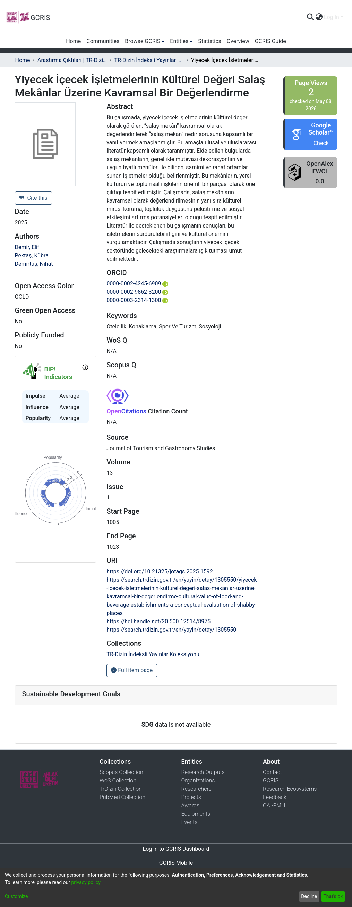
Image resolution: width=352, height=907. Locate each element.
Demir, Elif (27, 247)
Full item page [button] (132, 670)
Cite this (33, 198)
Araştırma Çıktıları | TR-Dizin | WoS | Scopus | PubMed (72, 60)
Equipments (196, 814)
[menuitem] (319, 17)
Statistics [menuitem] (209, 41)
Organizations (198, 780)
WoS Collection (118, 780)
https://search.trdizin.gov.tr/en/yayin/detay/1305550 (171, 629)
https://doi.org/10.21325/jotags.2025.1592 (159, 571)
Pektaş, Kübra (32, 255)
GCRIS (270, 780)
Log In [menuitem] (331, 17)
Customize (16, 896)
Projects (191, 797)
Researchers (196, 789)
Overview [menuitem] (238, 41)
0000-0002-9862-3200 (137, 292)
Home (22, 60)
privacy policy (85, 882)
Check (321, 143)
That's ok (333, 896)
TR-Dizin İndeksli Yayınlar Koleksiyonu (148, 60)
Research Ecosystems (290, 789)
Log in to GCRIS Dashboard (176, 849)
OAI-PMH (274, 805)
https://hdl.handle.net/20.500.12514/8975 (158, 621)
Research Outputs (203, 772)
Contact (272, 772)
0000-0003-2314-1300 (137, 300)
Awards (190, 805)
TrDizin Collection (121, 789)
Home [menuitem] (73, 41)
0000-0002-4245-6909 (137, 283)
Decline (309, 896)
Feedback (274, 797)
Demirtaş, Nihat (34, 263)
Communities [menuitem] (102, 41)
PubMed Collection (122, 797)
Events (189, 822)
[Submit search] (310, 17)
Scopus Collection (121, 772)
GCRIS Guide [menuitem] (270, 41)
